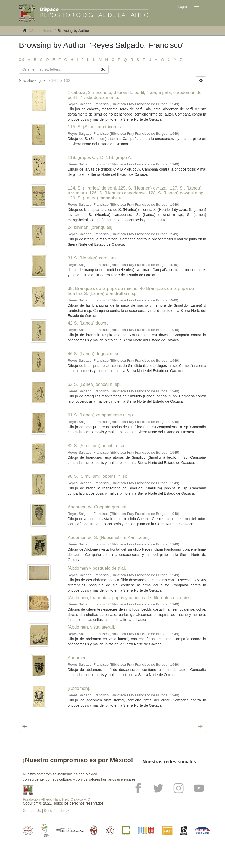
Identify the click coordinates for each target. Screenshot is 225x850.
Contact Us (32, 810)
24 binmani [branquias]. (91, 227)
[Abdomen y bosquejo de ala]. (97, 568)
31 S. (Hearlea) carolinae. (93, 257)
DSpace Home (40, 31)
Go (102, 69)
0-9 (21, 60)
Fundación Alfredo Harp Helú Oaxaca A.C (56, 799)
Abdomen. (78, 657)
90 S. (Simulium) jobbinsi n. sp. (98, 476)
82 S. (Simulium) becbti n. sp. (96, 445)
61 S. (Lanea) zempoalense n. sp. (101, 415)
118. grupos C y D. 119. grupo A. (100, 157)
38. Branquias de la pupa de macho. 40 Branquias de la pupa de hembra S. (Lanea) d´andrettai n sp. (131, 291)
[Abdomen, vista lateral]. (91, 627)
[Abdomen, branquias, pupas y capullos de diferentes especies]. (130, 597)
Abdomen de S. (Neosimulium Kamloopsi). (109, 537)
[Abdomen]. (79, 688)
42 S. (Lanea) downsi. (89, 323)
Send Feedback (56, 810)
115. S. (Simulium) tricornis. (95, 126)
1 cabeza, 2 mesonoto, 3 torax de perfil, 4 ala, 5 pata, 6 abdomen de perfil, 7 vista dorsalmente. (135, 95)
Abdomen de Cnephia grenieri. (98, 506)
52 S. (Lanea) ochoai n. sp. (94, 384)
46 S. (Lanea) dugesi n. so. (94, 353)
